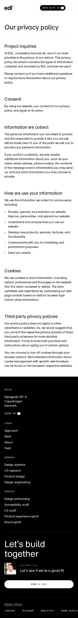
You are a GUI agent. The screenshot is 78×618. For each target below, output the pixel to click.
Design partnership (17, 499)
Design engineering (17, 482)
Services (9, 491)
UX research (12, 470)
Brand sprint (12, 522)
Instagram (28, 610)
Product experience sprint (21, 516)
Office (8, 389)
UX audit (10, 510)
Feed (7, 448)
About (8, 442)
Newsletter (47, 610)
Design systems (14, 464)
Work (7, 436)
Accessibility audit (16, 504)
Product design (14, 476)
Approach (11, 430)
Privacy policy (13, 604)
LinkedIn (9, 610)
